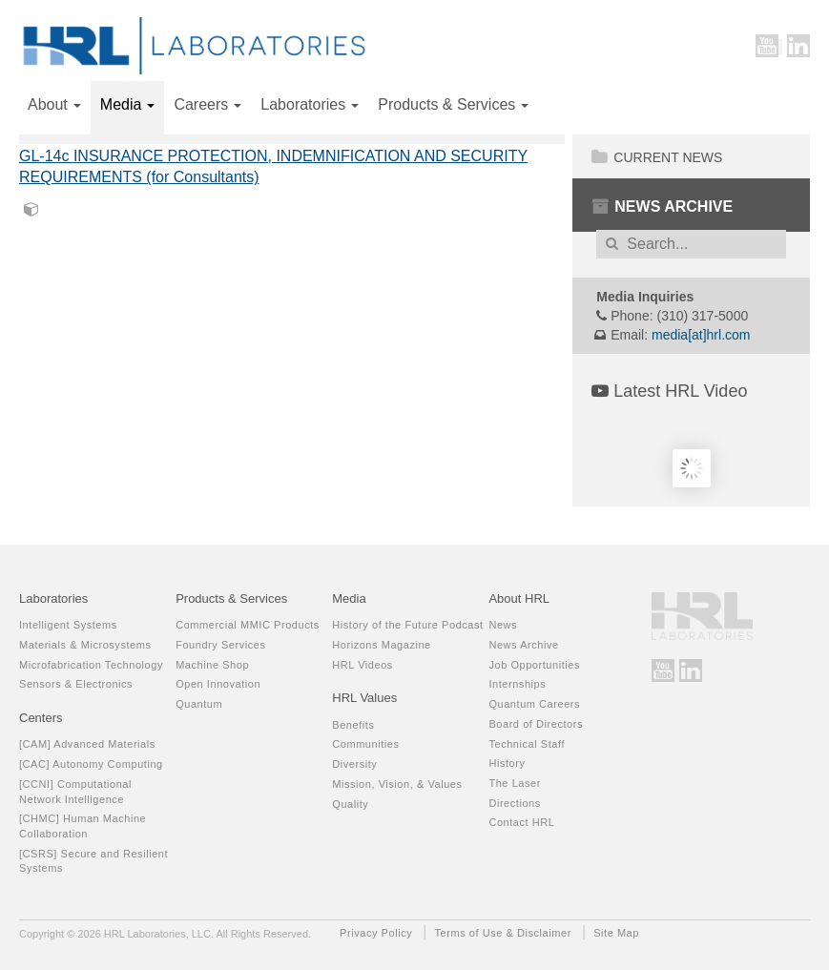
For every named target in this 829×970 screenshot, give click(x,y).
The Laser (514, 783)
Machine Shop (212, 665)
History (506, 763)
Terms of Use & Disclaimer (503, 933)
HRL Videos (362, 665)
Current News (656, 157)
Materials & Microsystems (85, 644)
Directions (514, 803)
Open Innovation (218, 684)
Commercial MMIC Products (248, 624)
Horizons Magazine (381, 644)
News (502, 624)
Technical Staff (526, 744)
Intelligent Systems (68, 624)
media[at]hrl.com (701, 334)
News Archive (662, 207)
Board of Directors (535, 724)
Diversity (354, 764)
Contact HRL (521, 822)
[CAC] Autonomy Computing (91, 764)
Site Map (616, 933)
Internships (517, 684)
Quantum (199, 704)
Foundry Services (220, 644)
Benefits (353, 725)
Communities (365, 744)
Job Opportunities (534, 665)
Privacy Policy (376, 933)
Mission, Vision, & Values (397, 784)
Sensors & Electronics (76, 684)
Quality (350, 804)
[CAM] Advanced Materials (87, 744)
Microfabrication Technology (91, 665)
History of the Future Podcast (407, 624)
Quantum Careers (534, 704)
